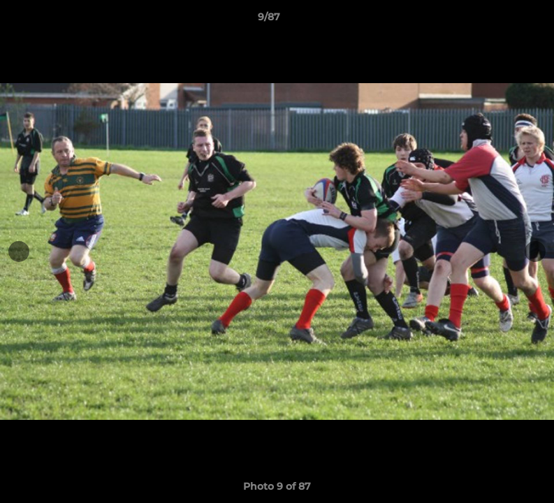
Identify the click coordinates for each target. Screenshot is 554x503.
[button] (495, 20)
